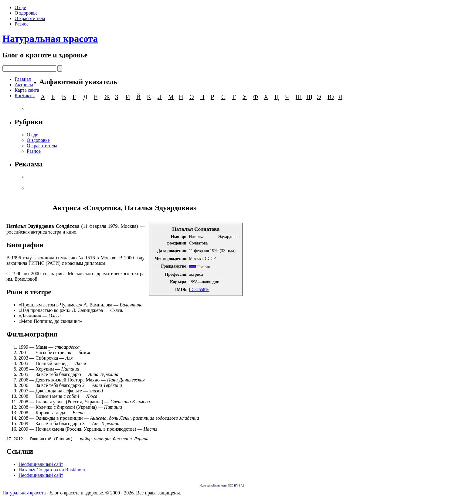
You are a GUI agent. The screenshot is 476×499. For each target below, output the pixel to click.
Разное (22, 23)
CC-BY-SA (236, 486)
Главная (23, 79)
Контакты (25, 95)
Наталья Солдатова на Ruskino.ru (53, 470)
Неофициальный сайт (41, 465)
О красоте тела (30, 18)
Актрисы (24, 84)
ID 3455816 (199, 289)
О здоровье (26, 12)
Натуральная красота (50, 38)
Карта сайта (27, 90)
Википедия (220, 486)
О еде (20, 7)
